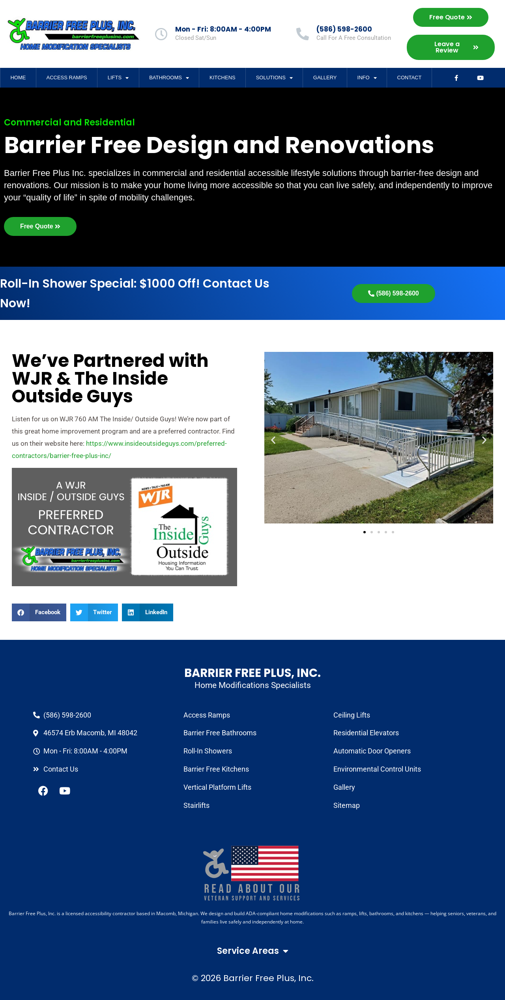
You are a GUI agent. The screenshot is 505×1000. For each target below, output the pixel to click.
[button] (39, 612)
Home (18, 77)
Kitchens (222, 77)
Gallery (325, 77)
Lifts (118, 77)
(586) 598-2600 (344, 29)
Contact (409, 77)
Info (367, 77)
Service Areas (252, 951)
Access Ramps (66, 77)
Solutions (274, 77)
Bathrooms (169, 77)
